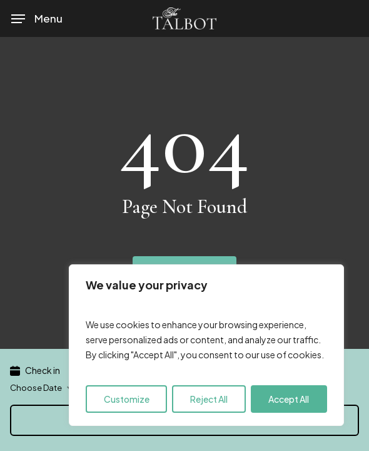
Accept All (288, 399)
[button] (37, 19)
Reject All (209, 399)
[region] (206, 345)
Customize (126, 399)
